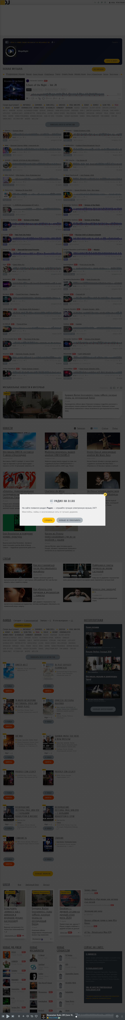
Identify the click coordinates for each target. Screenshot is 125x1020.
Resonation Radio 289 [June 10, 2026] (60, 1015)
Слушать (48, 520)
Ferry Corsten (53, 1018)
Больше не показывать (69, 520)
